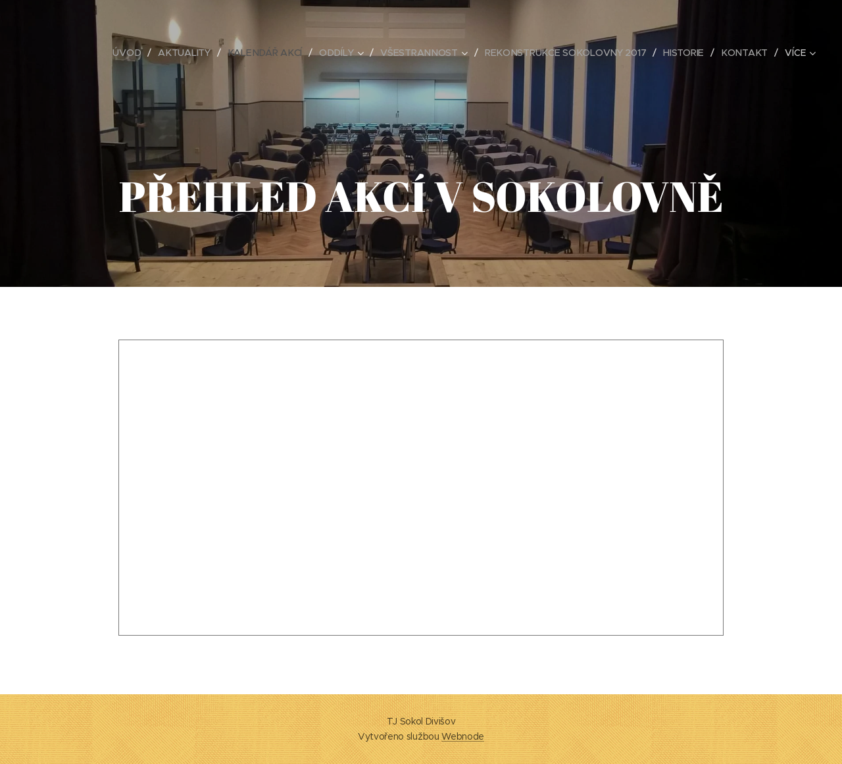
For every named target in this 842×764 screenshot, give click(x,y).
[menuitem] (130, 52)
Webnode (462, 736)
